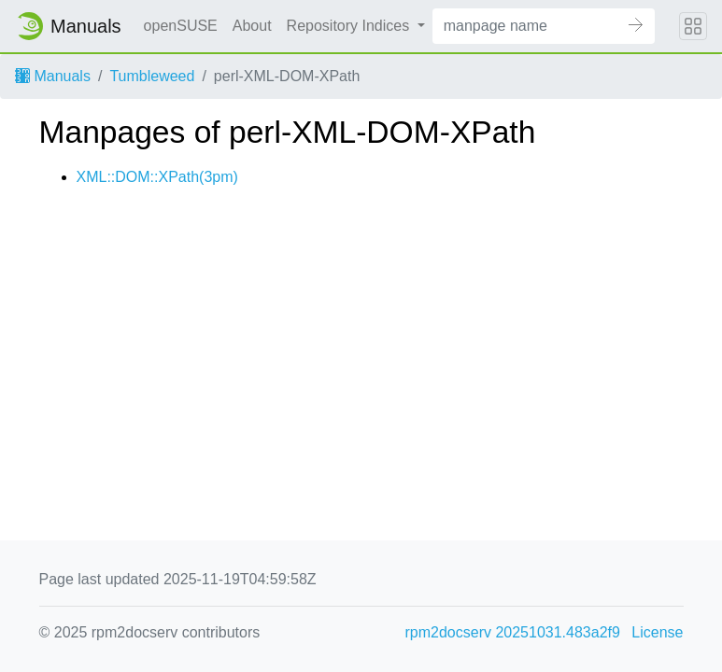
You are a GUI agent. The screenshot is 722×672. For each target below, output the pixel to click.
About (252, 26)
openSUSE (181, 26)
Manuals (53, 76)
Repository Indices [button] (350, 26)
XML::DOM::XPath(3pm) (157, 177)
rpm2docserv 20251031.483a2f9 (512, 632)
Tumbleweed (151, 76)
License (657, 632)
